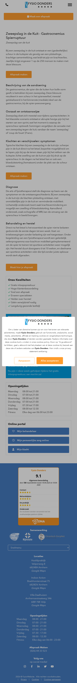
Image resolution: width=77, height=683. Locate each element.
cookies (42, 336)
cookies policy (43, 342)
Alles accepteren (50, 360)
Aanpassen (24, 360)
